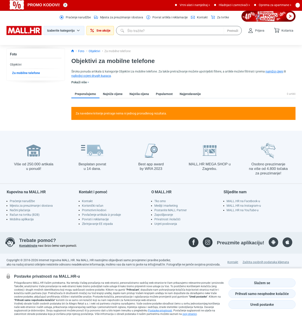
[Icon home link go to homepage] (72, 51)
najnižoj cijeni (274, 71)
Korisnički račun (92, 205)
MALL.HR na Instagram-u (244, 205)
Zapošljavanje (163, 214)
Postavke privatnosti (160, 310)
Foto (13, 54)
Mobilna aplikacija (22, 219)
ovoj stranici (189, 314)
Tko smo (160, 201)
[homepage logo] (24, 34)
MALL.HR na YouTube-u (243, 210)
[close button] (298, 5)
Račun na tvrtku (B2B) (25, 214)
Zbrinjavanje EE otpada (97, 224)
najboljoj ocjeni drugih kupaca (91, 75)
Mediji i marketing (166, 205)
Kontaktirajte (28, 245)
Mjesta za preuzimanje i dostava (31, 205)
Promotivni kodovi (94, 210)
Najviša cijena (139, 94)
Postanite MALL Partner (170, 210)
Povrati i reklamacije (95, 219)
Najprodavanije (190, 94)
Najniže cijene (113, 94)
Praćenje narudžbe (22, 201)
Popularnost (164, 94)
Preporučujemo (85, 94)
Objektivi (15, 64)
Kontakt (87, 201)
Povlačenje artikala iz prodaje (101, 214)
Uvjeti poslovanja (165, 224)
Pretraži (232, 30)
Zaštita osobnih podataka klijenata (266, 262)
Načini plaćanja (20, 210)
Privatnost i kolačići (167, 219)
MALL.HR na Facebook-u (243, 201)
